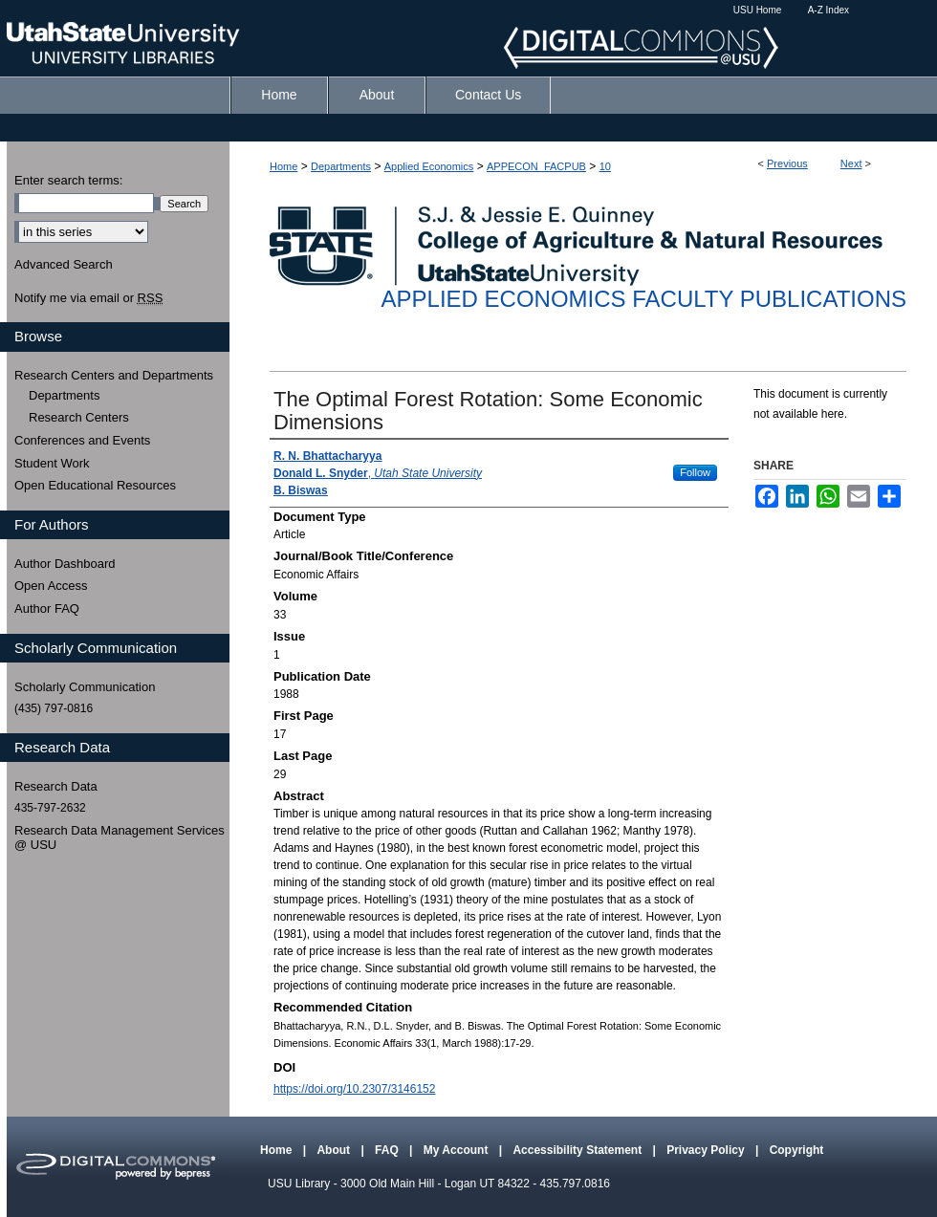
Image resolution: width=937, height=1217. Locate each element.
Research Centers (79, 417)
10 (605, 166)
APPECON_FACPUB (536, 166)
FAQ (388, 1150)
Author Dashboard (65, 563)
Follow (695, 472)
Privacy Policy (707, 1150)
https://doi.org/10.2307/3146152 (354, 1089)
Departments (341, 166)
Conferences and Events (82, 440)
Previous (787, 163)
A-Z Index (828, 10)
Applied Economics (429, 166)
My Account (457, 1150)
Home (283, 166)
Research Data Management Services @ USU (119, 838)
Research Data (56, 786)
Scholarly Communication (84, 687)
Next (851, 163)
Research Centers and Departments (113, 375)
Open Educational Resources (95, 485)
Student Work (52, 463)
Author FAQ (46, 608)
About (334, 1150)
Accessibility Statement (578, 1150)
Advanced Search (63, 264)
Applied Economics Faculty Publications (643, 299)
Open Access (51, 585)
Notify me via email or (88, 298)
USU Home (757, 10)
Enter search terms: (68, 180)
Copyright (797, 1150)
